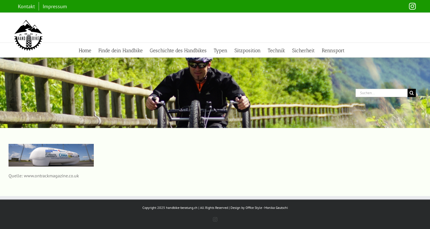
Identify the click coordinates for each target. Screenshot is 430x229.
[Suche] (412, 93)
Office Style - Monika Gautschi (267, 207)
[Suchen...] (382, 93)
